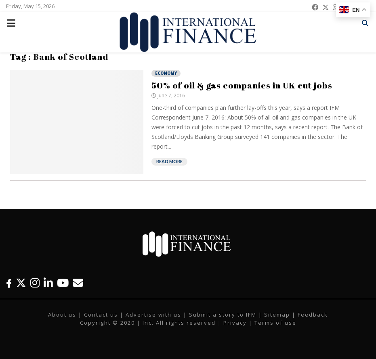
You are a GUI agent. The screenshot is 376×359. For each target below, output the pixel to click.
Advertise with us (153, 314)
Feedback (313, 314)
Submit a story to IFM (222, 314)
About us (62, 314)
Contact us (101, 314)
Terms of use (275, 322)
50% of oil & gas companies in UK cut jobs (241, 85)
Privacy (235, 322)
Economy (166, 73)
